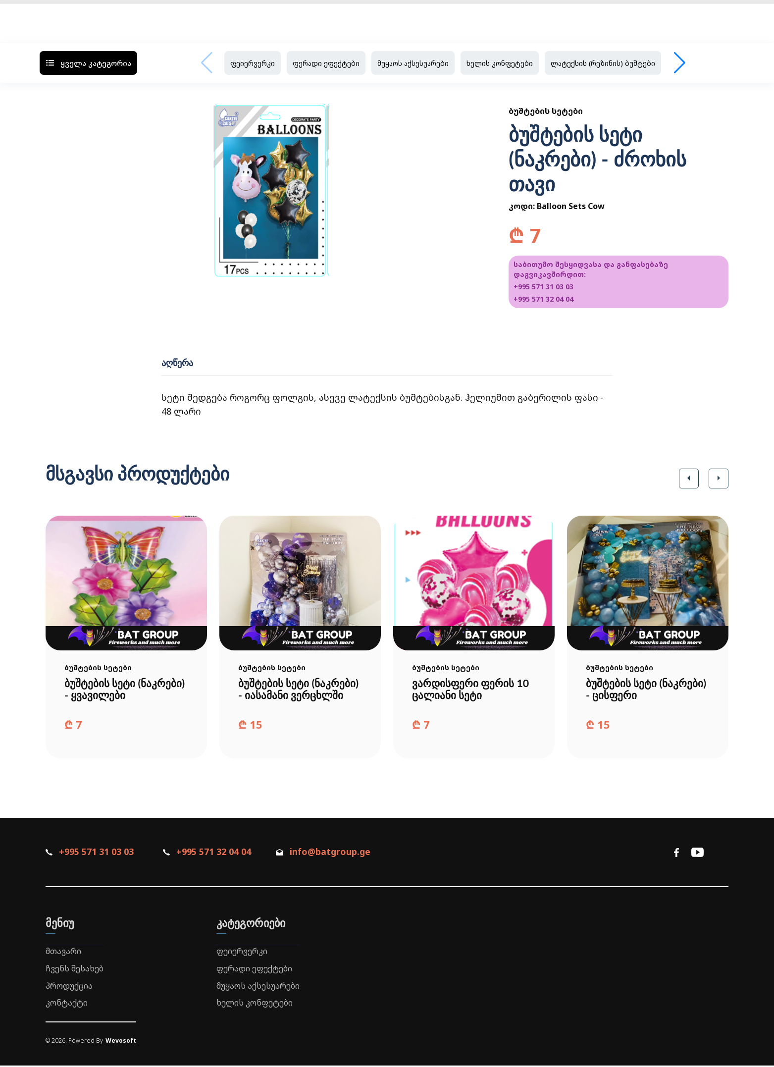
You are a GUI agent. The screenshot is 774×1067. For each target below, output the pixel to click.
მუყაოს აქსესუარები (413, 63)
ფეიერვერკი (252, 63)
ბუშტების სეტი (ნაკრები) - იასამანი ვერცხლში (299, 689)
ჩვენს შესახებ (74, 969)
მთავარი (63, 952)
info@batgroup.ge (328, 853)
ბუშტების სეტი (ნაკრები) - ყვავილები (126, 689)
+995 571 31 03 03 (543, 286)
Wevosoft (120, 1042)
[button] (689, 478)
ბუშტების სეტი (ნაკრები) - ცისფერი (647, 689)
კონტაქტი (67, 1004)
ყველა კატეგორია (88, 63)
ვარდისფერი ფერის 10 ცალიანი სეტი (472, 689)
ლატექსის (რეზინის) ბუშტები (603, 63)
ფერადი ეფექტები (326, 63)
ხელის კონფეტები (499, 63)
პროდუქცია (69, 986)
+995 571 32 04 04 (543, 299)
